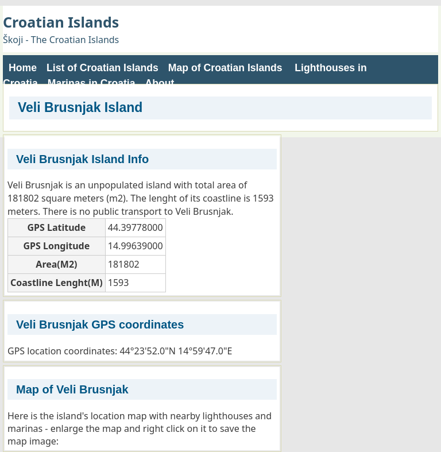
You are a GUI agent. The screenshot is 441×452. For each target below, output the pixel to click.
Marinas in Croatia (92, 83)
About (160, 83)
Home (23, 68)
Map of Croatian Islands (225, 68)
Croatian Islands (61, 22)
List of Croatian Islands (102, 68)
